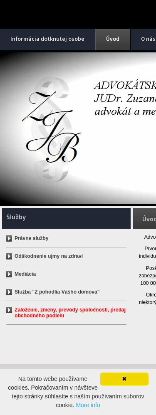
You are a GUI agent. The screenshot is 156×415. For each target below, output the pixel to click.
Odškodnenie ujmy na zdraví (49, 256)
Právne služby (31, 238)
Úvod (112, 38)
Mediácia (25, 274)
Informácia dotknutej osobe (47, 38)
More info (88, 405)
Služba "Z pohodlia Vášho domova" (57, 292)
